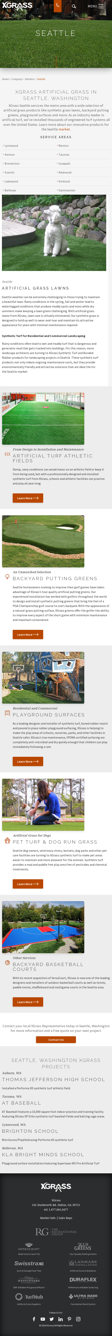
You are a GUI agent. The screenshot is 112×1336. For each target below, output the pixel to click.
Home (5, 79)
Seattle (41, 79)
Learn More (28, 498)
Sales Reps (65, 1218)
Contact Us (56, 1040)
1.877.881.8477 (58, 1209)
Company (16, 79)
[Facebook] (34, 1319)
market (64, 129)
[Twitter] (52, 1319)
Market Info (48, 1218)
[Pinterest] (69, 1319)
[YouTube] (43, 1319)
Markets (30, 79)
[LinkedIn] (60, 1319)
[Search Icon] (74, 6)
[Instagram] (78, 1319)
